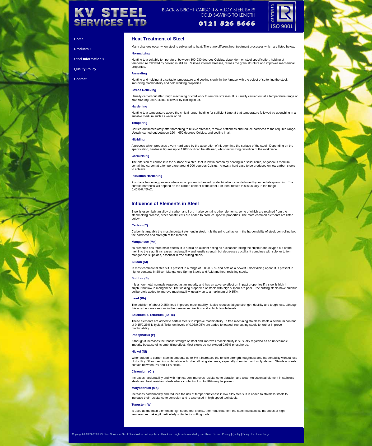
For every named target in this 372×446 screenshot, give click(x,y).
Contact (80, 79)
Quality (236, 434)
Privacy (226, 434)
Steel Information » (89, 59)
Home (79, 39)
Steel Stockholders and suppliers (140, 434)
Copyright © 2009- (82, 434)
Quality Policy (85, 69)
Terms (216, 434)
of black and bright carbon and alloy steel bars (185, 434)
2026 (96, 434)
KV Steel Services (110, 434)
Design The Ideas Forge (256, 434)
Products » (83, 49)
